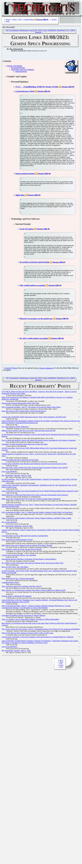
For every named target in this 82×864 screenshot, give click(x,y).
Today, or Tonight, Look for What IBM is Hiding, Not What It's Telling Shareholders (30, 620)
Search (54, 19)
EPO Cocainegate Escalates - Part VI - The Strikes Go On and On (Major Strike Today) (31, 408)
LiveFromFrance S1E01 (24, 92)
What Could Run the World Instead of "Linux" (17, 540)
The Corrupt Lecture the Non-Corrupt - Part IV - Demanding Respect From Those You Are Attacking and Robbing (40, 629)
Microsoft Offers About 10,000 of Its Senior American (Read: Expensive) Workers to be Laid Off (35, 468)
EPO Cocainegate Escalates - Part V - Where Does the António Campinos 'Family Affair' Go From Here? (37, 513)
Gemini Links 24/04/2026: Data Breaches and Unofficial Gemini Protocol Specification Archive (34, 464)
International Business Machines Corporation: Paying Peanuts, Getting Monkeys (29, 559)
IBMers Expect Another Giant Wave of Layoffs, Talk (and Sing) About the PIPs (29, 431)
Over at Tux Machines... (10, 472)
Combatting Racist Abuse (10, 583)
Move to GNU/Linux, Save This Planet (15, 567)
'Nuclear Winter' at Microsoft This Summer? (17, 597)
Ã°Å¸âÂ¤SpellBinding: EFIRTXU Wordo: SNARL (36, 87)
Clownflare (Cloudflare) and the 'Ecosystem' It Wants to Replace (23, 616)
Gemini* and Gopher (14, 66)
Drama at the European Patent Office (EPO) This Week (20, 404)
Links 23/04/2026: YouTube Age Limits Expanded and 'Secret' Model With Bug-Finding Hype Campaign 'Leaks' (40, 491)
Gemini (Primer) (11, 369)
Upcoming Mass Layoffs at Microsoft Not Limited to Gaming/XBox (25, 536)
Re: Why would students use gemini (34, 339)
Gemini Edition (29, 19)
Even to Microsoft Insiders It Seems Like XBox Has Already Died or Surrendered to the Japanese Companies (39, 441)
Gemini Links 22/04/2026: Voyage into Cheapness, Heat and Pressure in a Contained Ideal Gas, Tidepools (37, 637)
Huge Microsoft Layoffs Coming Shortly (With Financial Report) (24, 411)
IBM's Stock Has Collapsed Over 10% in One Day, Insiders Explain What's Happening (31, 499)
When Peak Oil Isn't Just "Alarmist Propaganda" (18, 579)
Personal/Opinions (18, 68)
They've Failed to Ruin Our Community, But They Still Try (22, 587)
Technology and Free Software (22, 70)
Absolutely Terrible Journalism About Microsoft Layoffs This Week (25, 445)
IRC (20, 19)
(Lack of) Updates (27, 229)
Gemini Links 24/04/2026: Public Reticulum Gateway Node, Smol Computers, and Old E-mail (34, 417)
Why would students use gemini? (33, 286)
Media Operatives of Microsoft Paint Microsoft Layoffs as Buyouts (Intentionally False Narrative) (35, 495)
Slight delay (20, 195)
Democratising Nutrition (25, 174)
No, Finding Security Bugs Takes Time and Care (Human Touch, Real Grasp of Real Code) (32, 563)
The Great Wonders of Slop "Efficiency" (15, 427)
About (14, 19)
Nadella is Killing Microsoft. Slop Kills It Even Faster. (20, 460)
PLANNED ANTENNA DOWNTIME (34, 263)
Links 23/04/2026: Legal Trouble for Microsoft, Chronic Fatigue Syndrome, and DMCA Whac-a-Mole (36, 519)
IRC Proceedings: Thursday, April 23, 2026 (16, 476)
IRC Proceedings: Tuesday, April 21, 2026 (16, 651)
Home (8, 19)
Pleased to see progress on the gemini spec (36, 319)
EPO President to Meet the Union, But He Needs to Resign (22, 550)
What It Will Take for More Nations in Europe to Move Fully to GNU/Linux (27, 633)
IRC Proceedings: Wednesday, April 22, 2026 (17, 526)
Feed (7, 21)
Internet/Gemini (21, 72)
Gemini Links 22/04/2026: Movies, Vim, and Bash (19, 556)
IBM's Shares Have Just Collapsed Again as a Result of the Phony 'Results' (27, 546)
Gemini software (46, 369)
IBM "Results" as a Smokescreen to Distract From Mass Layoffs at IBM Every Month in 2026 (34, 591)
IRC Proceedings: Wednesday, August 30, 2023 (24, 31)
